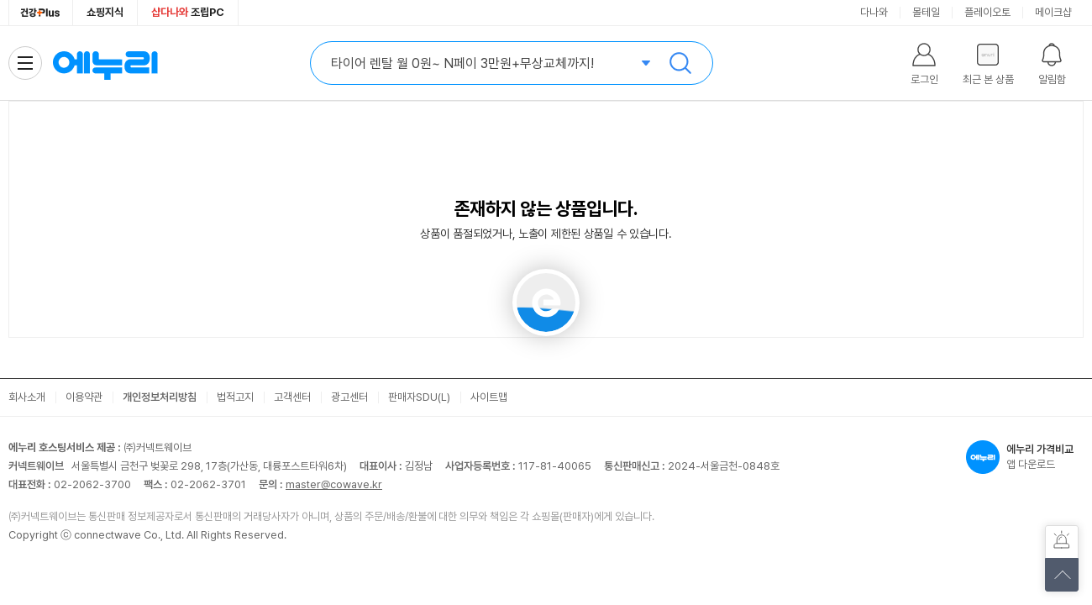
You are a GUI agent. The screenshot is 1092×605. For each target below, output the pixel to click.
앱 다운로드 (1025, 457)
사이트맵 (488, 397)
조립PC (187, 12)
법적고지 (235, 397)
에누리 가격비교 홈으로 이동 (105, 63)
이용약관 (84, 397)
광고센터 (349, 397)
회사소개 (26, 397)
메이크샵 (1053, 12)
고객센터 (292, 397)
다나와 (874, 12)
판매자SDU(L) (419, 397)
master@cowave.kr (334, 484)
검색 (680, 63)
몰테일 (926, 12)
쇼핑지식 (105, 12)
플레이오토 (987, 12)
